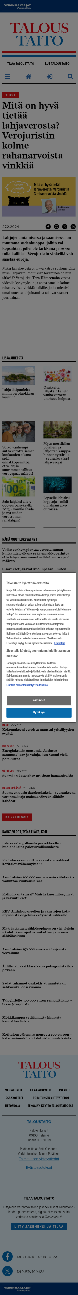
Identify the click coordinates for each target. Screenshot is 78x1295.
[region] (39, 647)
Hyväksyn (39, 712)
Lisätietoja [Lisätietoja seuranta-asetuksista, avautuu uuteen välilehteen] (59, 643)
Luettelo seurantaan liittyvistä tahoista (27, 685)
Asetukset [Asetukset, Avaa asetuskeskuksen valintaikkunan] (39, 700)
